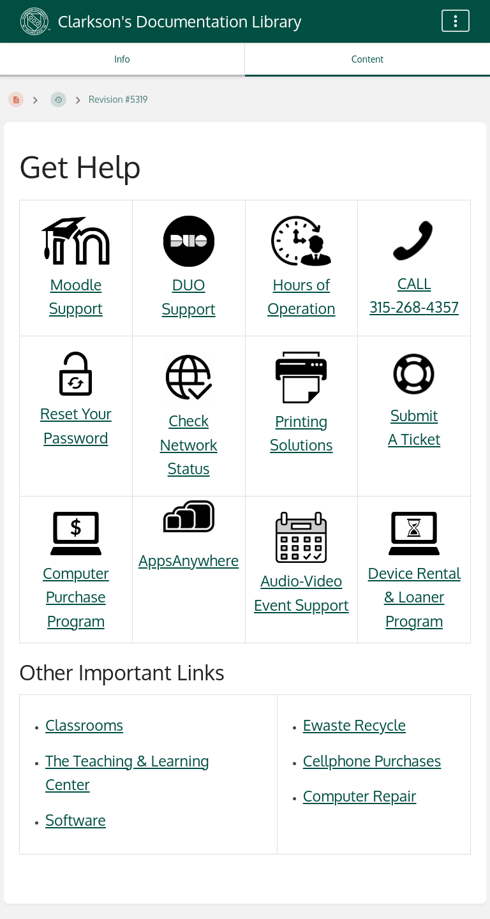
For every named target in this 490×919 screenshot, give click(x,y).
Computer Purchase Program (76, 597)
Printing (301, 421)
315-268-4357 (414, 306)
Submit (414, 415)
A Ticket (414, 439)
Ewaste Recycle (354, 724)
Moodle (75, 284)
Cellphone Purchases (372, 760)
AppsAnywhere (188, 560)
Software (75, 820)
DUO (188, 284)
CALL (414, 283)
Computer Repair (360, 795)
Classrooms (84, 724)
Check (188, 420)
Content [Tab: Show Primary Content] (367, 59)
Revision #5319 (118, 99)
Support (76, 308)
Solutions (301, 444)
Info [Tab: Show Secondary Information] (122, 59)
